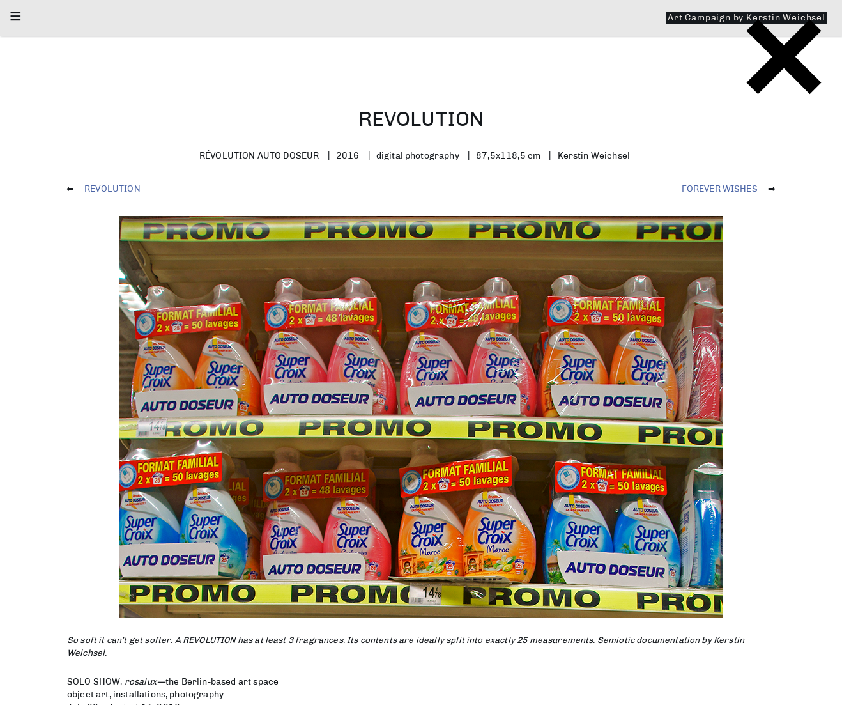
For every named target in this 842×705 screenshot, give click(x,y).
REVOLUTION (112, 188)
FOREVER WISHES (720, 188)
